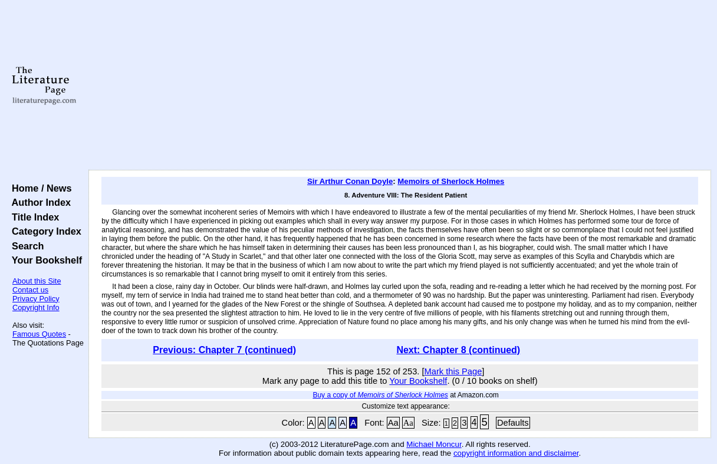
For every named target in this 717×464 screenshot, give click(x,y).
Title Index (32, 217)
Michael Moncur (433, 444)
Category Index (43, 231)
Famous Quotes (39, 334)
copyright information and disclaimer (516, 453)
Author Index (38, 202)
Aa (393, 422)
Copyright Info (36, 307)
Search (25, 246)
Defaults (513, 422)
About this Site (36, 281)
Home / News (39, 188)
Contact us (30, 289)
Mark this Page (453, 371)
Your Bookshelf (44, 260)
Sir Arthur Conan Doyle (350, 181)
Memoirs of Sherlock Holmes (450, 181)
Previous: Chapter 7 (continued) (224, 350)
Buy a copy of (380, 395)
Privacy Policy (36, 298)
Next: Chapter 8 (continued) (458, 350)
